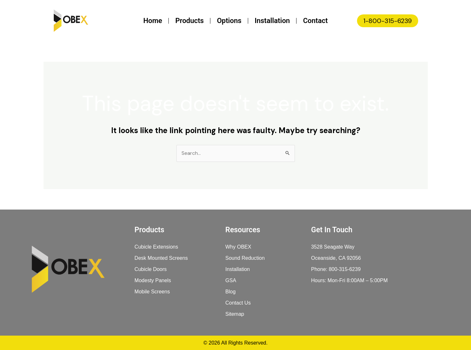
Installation (272, 21)
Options (229, 21)
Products (189, 21)
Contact (315, 21)
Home (152, 21)
